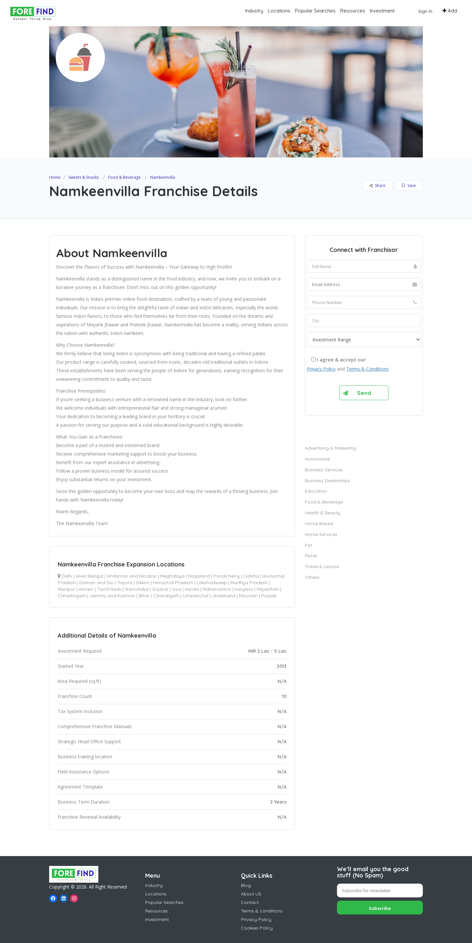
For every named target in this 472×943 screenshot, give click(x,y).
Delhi (67, 576)
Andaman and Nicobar (132, 576)
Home (55, 177)
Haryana (243, 589)
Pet (308, 545)
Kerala (192, 589)
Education (316, 491)
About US (251, 894)
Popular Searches (315, 11)
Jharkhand (223, 596)
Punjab (269, 596)
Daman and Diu (96, 582)
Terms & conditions (262, 911)
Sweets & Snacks (84, 177)
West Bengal (89, 576)
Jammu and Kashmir (112, 596)
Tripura (124, 582)
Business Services (324, 470)
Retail (311, 556)
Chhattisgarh (72, 596)
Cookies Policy (257, 928)
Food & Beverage (124, 177)
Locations (279, 11)
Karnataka (137, 589)
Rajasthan (268, 589)
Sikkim (142, 582)
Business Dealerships (327, 480)
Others (312, 577)
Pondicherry (226, 576)
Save (409, 185)
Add (449, 11)
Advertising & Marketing (330, 448)
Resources (352, 11)
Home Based (319, 523)
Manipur (66, 589)
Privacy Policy (321, 369)
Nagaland (199, 576)
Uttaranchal (195, 596)
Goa (176, 589)
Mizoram (248, 596)
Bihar (144, 596)
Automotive (317, 459)
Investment (382, 11)
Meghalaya (172, 576)
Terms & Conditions (367, 369)
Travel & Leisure (322, 566)
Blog (246, 885)
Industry (254, 11)
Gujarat (160, 589)
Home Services (321, 534)
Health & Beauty (322, 513)
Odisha (251, 576)
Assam (86, 589)
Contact (250, 902)
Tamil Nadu (109, 589)
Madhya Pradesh (248, 582)
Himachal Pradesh (173, 582)
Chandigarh (166, 596)
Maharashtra (216, 589)
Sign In (425, 11)
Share (377, 185)
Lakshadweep (212, 582)
